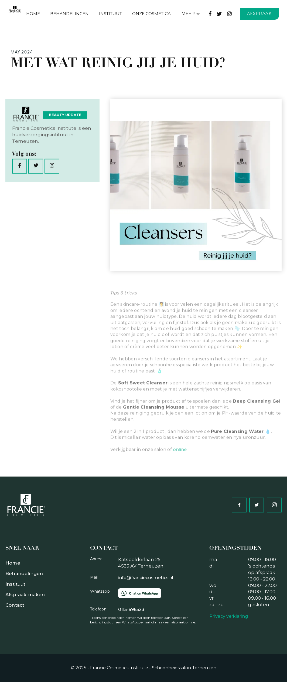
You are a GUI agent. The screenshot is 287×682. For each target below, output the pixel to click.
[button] (191, 13)
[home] (14, 9)
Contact (14, 605)
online (180, 463)
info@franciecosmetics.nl (145, 577)
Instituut (110, 13)
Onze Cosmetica (151, 13)
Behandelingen (24, 573)
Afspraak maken (25, 594)
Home (33, 13)
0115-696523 (131, 609)
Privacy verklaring (228, 616)
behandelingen (69, 13)
